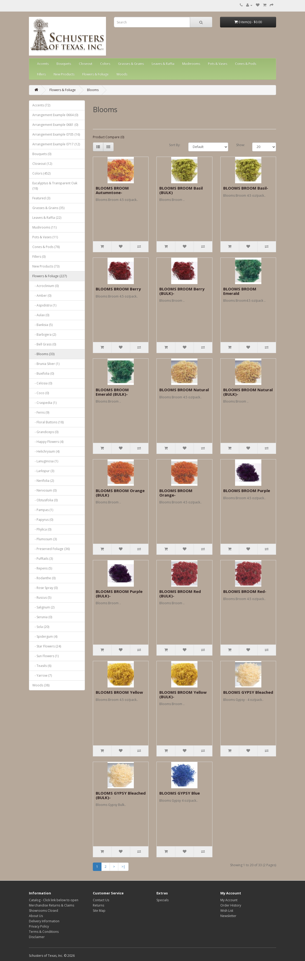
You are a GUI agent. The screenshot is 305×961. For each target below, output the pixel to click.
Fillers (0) (38, 256)
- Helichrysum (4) (45, 451)
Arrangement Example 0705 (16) (56, 134)
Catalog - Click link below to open (53, 900)
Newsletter (228, 916)
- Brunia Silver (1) (45, 363)
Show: (240, 145)
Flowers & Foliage (95, 74)
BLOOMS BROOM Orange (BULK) (120, 493)
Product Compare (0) (108, 137)
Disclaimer (37, 937)
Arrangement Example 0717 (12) (56, 144)
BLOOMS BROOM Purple (246, 490)
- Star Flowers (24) (46, 646)
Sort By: (174, 145)
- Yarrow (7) (42, 675)
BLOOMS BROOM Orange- (175, 493)
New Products (64, 74)
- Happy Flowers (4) (47, 441)
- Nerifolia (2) (43, 480)
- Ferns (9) (40, 412)
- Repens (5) (42, 568)
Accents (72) (41, 105)
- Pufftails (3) (42, 558)
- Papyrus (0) (42, 519)
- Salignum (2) (43, 607)
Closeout (85, 63)
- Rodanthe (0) (43, 578)
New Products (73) (45, 266)
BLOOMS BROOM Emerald (239, 291)
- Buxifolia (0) (43, 373)
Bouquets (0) (41, 154)
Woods (121, 74)
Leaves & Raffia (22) (46, 217)
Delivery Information (44, 921)
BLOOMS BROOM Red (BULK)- (180, 593)
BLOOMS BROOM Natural (184, 389)
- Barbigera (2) (44, 334)
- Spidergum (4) (44, 636)
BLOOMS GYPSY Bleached (248, 692)
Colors (105, 63)
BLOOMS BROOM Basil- (245, 188)
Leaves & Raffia (163, 63)
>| (123, 866)
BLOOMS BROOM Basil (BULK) (181, 190)
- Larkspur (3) (43, 471)
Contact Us (101, 900)
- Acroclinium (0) (45, 286)
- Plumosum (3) (44, 539)
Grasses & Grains (131, 63)
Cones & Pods (245, 63)
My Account (228, 900)
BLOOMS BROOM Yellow (119, 692)
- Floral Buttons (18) (48, 422)
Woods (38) (40, 685)
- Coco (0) (40, 393)
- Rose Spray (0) (45, 588)
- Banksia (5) (42, 325)
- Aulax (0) (40, 315)
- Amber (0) (41, 295)
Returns (98, 905)
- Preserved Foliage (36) (51, 549)
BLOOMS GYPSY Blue (179, 793)
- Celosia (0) (42, 383)
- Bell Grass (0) (44, 344)
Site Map (99, 910)
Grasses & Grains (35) (48, 208)
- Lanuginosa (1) (45, 461)
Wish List (226, 910)
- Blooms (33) (43, 354)
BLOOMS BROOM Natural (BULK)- (248, 392)
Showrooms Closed (43, 910)
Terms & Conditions (44, 931)
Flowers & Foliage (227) (49, 276)
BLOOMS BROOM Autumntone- (112, 190)
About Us (36, 916)
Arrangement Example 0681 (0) (55, 124)
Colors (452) (41, 173)
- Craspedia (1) (44, 402)
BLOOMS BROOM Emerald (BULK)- (112, 392)
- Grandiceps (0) (45, 432)
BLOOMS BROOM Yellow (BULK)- (183, 694)
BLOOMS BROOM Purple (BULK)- (119, 593)
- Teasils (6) (41, 665)
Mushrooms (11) (44, 227)
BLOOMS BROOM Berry (118, 288)
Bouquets (64, 63)
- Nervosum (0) (44, 490)
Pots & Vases (217, 63)
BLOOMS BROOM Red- (244, 591)
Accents (43, 63)
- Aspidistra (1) (44, 305)
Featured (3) (41, 198)
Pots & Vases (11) (45, 237)
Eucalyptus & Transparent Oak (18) (54, 186)
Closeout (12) (42, 163)
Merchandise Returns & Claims (51, 905)
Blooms (93, 90)
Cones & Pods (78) (46, 247)
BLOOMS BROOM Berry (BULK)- (182, 291)
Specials (162, 900)
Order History (230, 905)
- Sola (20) (40, 627)
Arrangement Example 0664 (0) (55, 115)
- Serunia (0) (42, 617)
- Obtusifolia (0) (45, 500)
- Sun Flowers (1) (45, 656)
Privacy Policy (39, 926)
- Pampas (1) (42, 510)
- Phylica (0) (41, 529)
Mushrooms (191, 63)
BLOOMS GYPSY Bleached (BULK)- (121, 795)
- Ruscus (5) (41, 597)
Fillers (41, 74)
